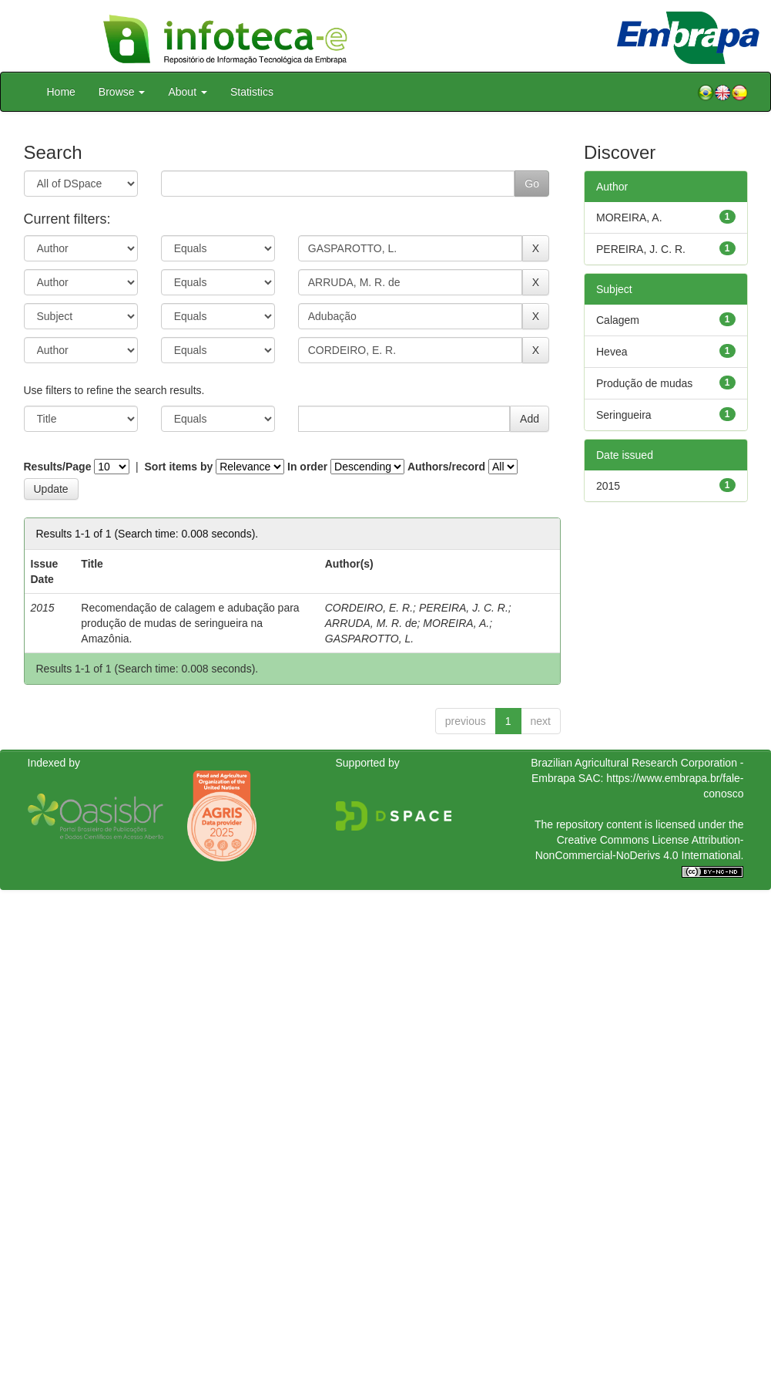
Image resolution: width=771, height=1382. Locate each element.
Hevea (611, 352)
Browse (122, 92)
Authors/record (446, 466)
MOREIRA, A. (456, 623)
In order (307, 466)
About (187, 92)
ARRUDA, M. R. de (371, 623)
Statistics (251, 92)
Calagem (617, 320)
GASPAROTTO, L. (369, 638)
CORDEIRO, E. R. (369, 608)
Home (61, 92)
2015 (608, 486)
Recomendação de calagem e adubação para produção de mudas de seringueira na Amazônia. (190, 623)
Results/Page (58, 466)
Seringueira (624, 415)
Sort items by (179, 466)
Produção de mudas (644, 383)
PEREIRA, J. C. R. (463, 608)
